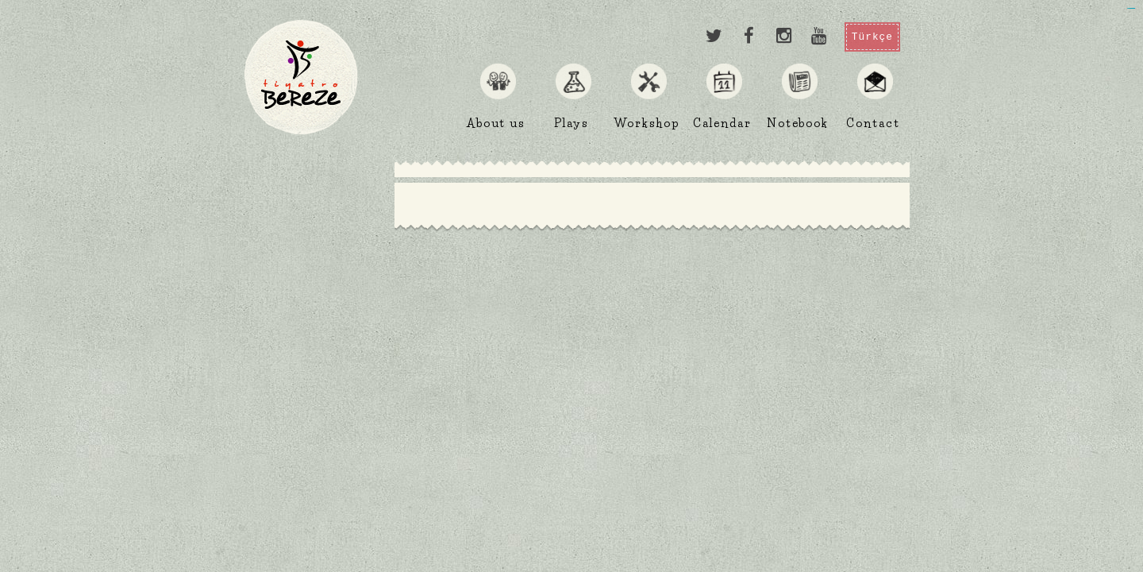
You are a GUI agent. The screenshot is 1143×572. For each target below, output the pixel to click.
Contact (872, 123)
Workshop (646, 123)
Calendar (722, 123)
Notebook (798, 123)
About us (496, 123)
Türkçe (872, 37)
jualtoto (1133, 8)
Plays (572, 123)
